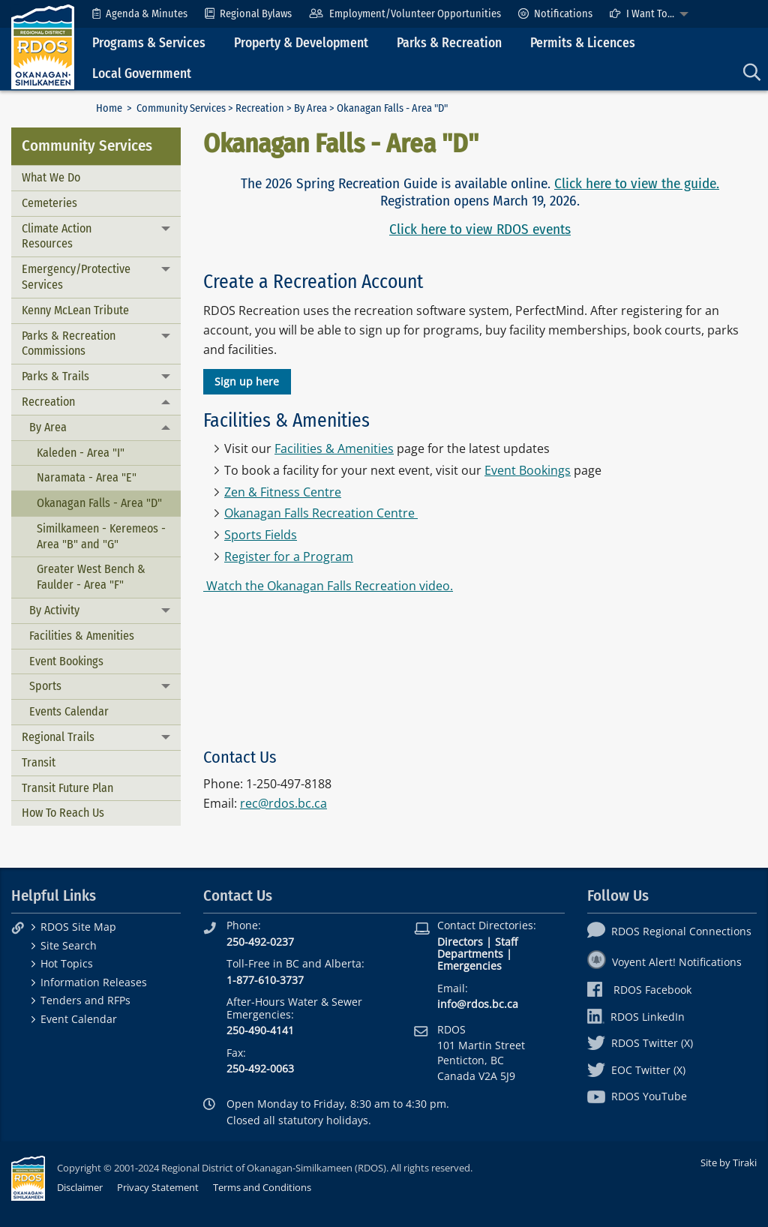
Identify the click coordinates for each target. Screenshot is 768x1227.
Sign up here (246, 381)
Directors (460, 941)
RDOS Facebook (639, 989)
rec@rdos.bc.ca (283, 803)
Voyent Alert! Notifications (664, 962)
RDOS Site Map (78, 927)
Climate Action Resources (57, 236)
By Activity (54, 610)
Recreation (260, 108)
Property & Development (301, 43)
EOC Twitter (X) (636, 1070)
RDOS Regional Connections (669, 931)
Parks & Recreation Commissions (69, 343)
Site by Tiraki (728, 1162)
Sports (45, 686)
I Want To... (642, 14)
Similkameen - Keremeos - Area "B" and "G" (101, 536)
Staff (506, 941)
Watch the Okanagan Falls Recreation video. (328, 586)
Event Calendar (78, 1019)
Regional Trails (58, 737)
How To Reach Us (63, 813)
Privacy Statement (158, 1187)
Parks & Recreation (449, 43)
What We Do (51, 177)
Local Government (141, 74)
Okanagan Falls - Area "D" (99, 503)
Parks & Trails (55, 376)
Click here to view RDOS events (480, 229)
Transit (39, 762)
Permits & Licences (582, 43)
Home (109, 108)
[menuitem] (140, 14)
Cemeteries (49, 203)
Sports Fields (260, 534)
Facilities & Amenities (81, 635)
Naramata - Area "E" (86, 477)
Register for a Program (288, 556)
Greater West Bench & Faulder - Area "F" (91, 577)
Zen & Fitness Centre (282, 492)
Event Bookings (66, 661)
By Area (310, 108)
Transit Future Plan (67, 788)
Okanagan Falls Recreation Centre (319, 513)
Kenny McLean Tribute (75, 310)
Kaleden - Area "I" (80, 453)
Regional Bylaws (248, 14)
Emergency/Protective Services (76, 277)
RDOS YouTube (637, 1096)
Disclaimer (80, 1187)
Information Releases (93, 982)
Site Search (68, 945)
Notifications (555, 14)
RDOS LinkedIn (636, 1017)
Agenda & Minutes (140, 14)
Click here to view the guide (635, 183)
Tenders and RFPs (85, 1000)
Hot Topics (66, 963)
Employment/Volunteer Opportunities (404, 14)
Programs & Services (149, 43)
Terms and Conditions (262, 1187)
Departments (470, 953)
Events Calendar (69, 711)
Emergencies (469, 965)
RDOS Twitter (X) (640, 1043)
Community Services (181, 108)
